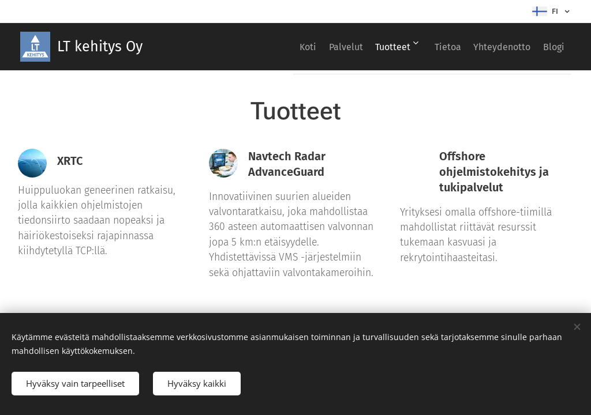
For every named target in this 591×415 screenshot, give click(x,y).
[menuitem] (266, 46)
